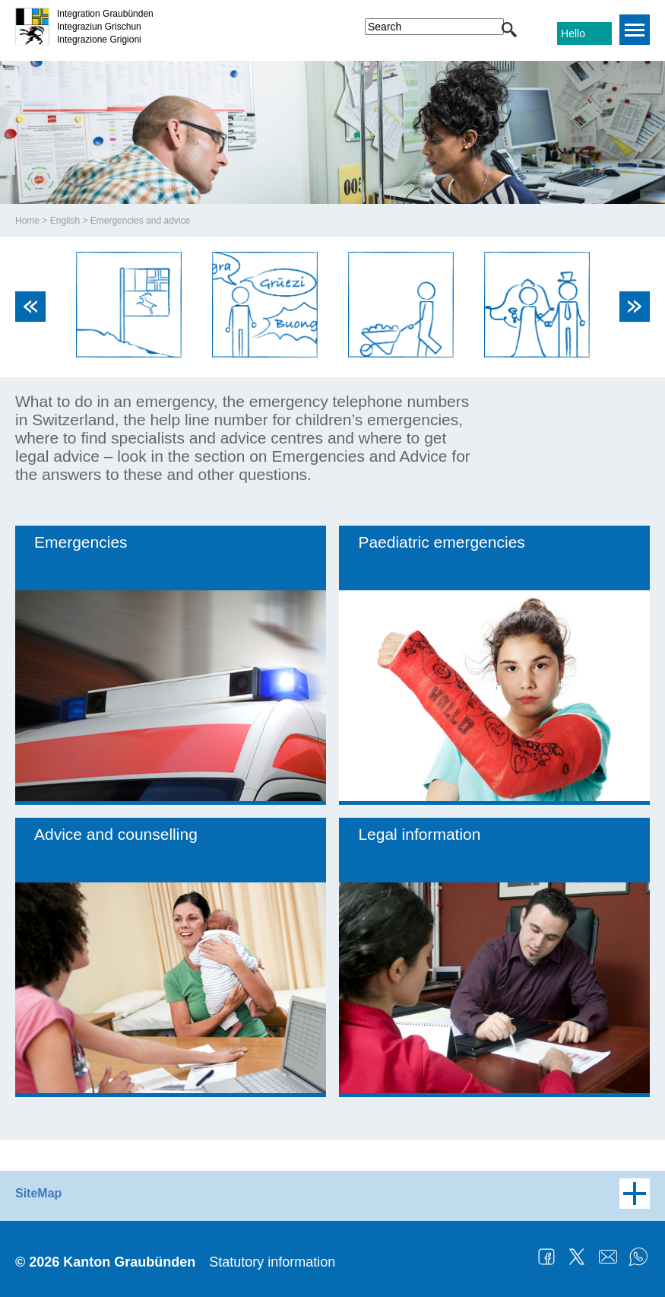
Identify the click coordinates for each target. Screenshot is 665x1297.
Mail (608, 1256)
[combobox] (434, 26)
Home (27, 220)
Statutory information (272, 1262)
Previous (30, 306)
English (65, 220)
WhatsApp (638, 1256)
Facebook (546, 1256)
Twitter (576, 1256)
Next (634, 306)
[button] (509, 29)
